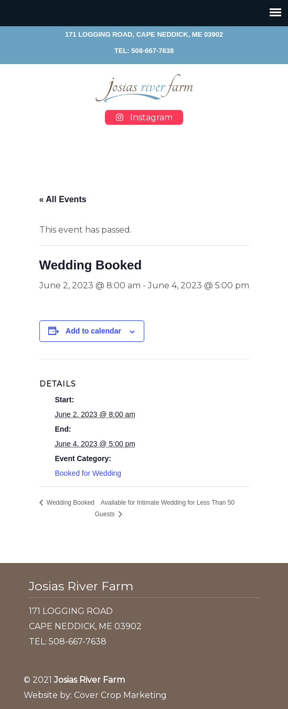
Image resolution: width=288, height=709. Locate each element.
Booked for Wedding (88, 473)
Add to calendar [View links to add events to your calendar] (93, 331)
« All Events (63, 199)
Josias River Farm (144, 88)
